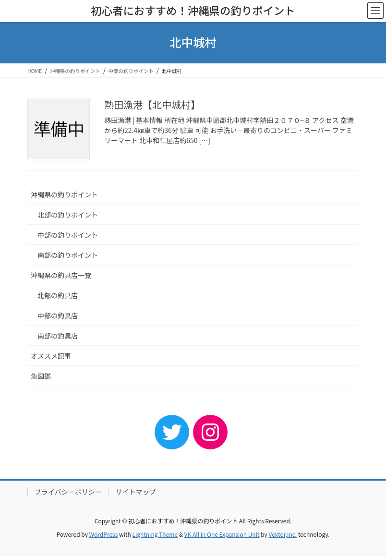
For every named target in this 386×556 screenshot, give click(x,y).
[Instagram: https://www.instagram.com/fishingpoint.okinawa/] (210, 432)
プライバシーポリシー (68, 491)
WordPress (103, 534)
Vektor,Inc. (282, 534)
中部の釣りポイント (67, 235)
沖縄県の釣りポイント (64, 194)
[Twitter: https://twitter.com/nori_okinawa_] (172, 432)
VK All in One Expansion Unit (222, 534)
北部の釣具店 (57, 295)
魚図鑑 (41, 376)
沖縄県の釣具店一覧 (61, 275)
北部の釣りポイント (67, 214)
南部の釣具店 (57, 335)
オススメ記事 (51, 356)
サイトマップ (136, 491)
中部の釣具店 (57, 315)
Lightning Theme (155, 534)
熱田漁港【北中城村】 (152, 104)
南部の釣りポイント (67, 255)
